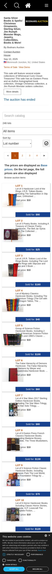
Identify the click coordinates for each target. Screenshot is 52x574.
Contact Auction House (12, 54)
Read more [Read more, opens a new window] (42, 550)
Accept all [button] (14, 569)
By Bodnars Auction (14, 47)
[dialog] (26, 553)
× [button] (49, 535)
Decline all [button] (37, 569)
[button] (26, 564)
